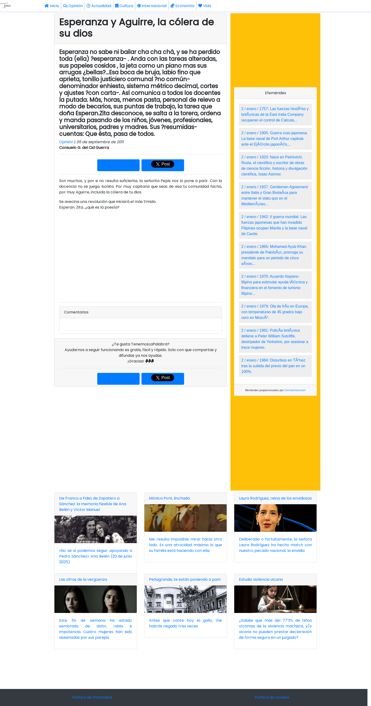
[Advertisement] (140, 439)
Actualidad (99, 6)
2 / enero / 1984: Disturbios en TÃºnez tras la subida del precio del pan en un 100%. (273, 366)
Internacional (152, 6)
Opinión (73, 6)
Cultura (124, 6)
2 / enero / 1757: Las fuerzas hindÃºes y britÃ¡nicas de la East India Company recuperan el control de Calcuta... (275, 114)
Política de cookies (272, 697)
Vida (204, 6)
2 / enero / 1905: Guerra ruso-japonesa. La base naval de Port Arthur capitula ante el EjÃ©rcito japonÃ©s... (274, 138)
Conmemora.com (295, 390)
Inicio (51, 6)
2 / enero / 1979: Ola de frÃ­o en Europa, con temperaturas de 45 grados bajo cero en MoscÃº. (275, 312)
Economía (182, 6)
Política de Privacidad (92, 697)
